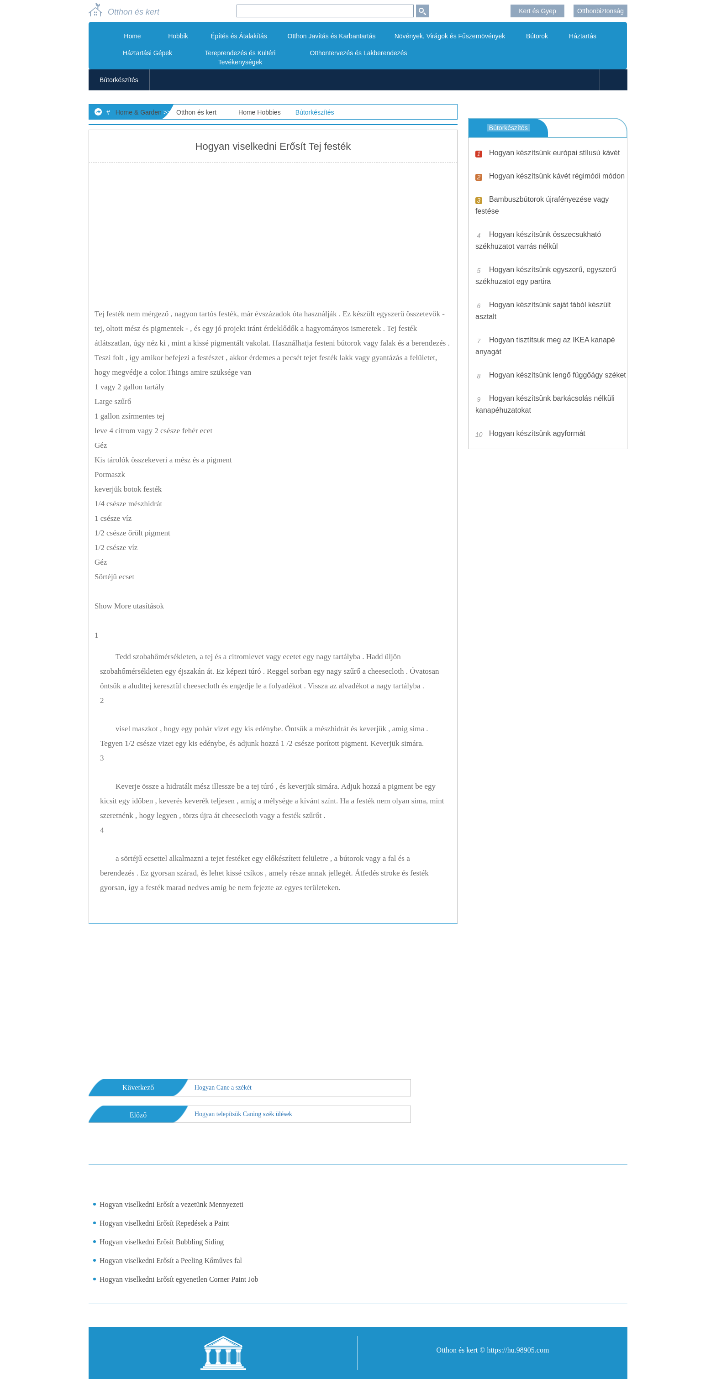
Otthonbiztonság (600, 11)
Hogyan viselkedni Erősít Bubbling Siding (162, 1242)
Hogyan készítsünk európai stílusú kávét (554, 153)
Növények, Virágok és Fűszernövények (450, 36)
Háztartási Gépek (147, 53)
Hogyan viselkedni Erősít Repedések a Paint (164, 1223)
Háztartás (582, 36)
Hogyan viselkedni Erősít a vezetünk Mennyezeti (171, 1204)
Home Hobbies (259, 112)
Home (132, 36)
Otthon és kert (196, 112)
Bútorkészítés (119, 80)
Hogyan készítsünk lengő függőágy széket (557, 375)
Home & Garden (139, 112)
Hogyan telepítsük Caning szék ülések (243, 1114)
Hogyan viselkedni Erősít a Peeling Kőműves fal (171, 1260)
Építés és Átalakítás (239, 36)
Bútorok (537, 36)
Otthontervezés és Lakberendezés (358, 53)
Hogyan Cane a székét (223, 1087)
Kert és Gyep (537, 11)
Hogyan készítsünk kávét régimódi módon (557, 176)
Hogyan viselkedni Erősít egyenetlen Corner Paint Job (179, 1279)
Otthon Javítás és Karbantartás (332, 36)
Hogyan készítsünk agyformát (537, 433)
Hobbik (178, 36)
